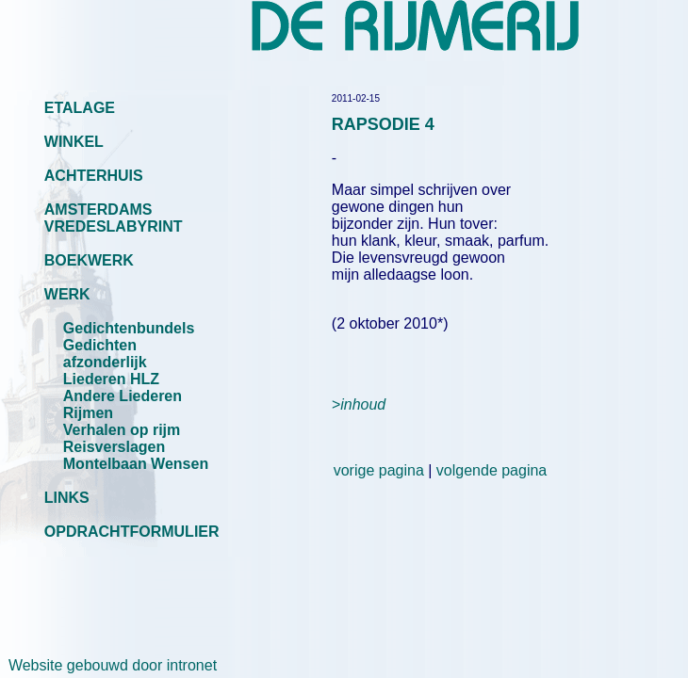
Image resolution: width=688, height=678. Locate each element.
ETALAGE (79, 108)
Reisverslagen (114, 447)
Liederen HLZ (111, 379)
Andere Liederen (122, 396)
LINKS (67, 498)
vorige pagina (379, 470)
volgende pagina (491, 470)
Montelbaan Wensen (135, 464)
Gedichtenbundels (129, 328)
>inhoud (358, 404)
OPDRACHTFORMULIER (132, 532)
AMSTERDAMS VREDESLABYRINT (113, 218)
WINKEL (74, 142)
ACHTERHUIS (93, 176)
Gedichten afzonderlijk (105, 353)
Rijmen (88, 413)
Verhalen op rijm (121, 430)
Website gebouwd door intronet (108, 665)
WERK (67, 294)
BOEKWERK (89, 260)
